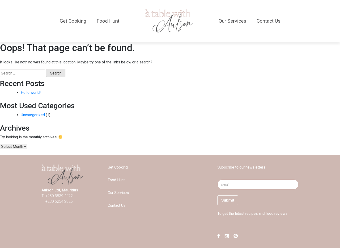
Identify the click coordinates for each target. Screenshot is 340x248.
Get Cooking (73, 21)
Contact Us (268, 21)
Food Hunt (108, 21)
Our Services (232, 21)
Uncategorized (33, 115)
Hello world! (31, 92)
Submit (227, 200)
